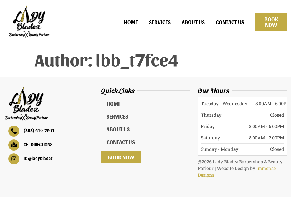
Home (131, 22)
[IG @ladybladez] (13, 158)
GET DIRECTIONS (38, 144)
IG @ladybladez (38, 158)
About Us (193, 22)
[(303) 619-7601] (13, 131)
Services (160, 22)
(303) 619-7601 (39, 130)
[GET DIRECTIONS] (13, 145)
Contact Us (230, 22)
